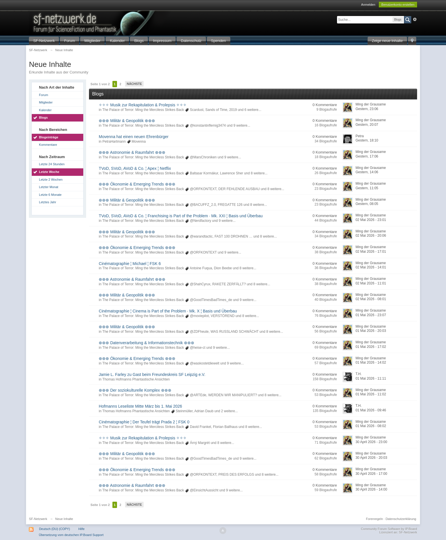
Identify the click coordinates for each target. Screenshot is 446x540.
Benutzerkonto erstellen (398, 4)
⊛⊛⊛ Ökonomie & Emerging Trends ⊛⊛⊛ (137, 184)
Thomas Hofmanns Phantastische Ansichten (136, 379)
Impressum (162, 41)
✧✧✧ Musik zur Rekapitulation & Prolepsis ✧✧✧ (143, 105)
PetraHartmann (114, 142)
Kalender (117, 41)
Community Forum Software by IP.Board (389, 529)
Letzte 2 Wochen (50, 179)
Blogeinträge (48, 137)
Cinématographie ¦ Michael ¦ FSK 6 (130, 263)
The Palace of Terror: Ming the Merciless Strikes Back (143, 110)
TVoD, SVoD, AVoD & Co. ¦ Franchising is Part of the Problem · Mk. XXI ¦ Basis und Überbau (181, 216)
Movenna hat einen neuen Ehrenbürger (134, 136)
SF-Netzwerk (44, 41)
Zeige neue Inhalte (387, 41)
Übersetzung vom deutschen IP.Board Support (71, 535)
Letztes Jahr (47, 202)
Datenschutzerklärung (401, 519)
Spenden (218, 41)
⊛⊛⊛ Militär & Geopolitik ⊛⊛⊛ (127, 120)
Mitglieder (92, 41)
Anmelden (368, 4)
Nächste (134, 83)
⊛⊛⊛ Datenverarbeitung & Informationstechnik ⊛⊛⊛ (146, 342)
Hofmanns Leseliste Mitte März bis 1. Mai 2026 (140, 406)
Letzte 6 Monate (50, 194)
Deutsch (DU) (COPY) (54, 529)
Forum (69, 41)
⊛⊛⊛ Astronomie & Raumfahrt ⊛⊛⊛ (132, 152)
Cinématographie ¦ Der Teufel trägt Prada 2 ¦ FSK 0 (144, 422)
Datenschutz (191, 41)
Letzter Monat (48, 187)
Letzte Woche (49, 172)
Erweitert (415, 19)
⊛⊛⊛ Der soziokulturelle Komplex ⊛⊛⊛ (135, 390)
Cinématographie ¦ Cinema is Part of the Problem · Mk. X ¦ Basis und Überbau (168, 311)
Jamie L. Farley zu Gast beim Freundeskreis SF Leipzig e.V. (152, 374)
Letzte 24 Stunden (51, 164)
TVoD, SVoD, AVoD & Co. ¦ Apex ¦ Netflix (135, 168)
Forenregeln (374, 519)
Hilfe (81, 529)
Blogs (139, 41)
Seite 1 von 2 (100, 84)
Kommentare (48, 144)
